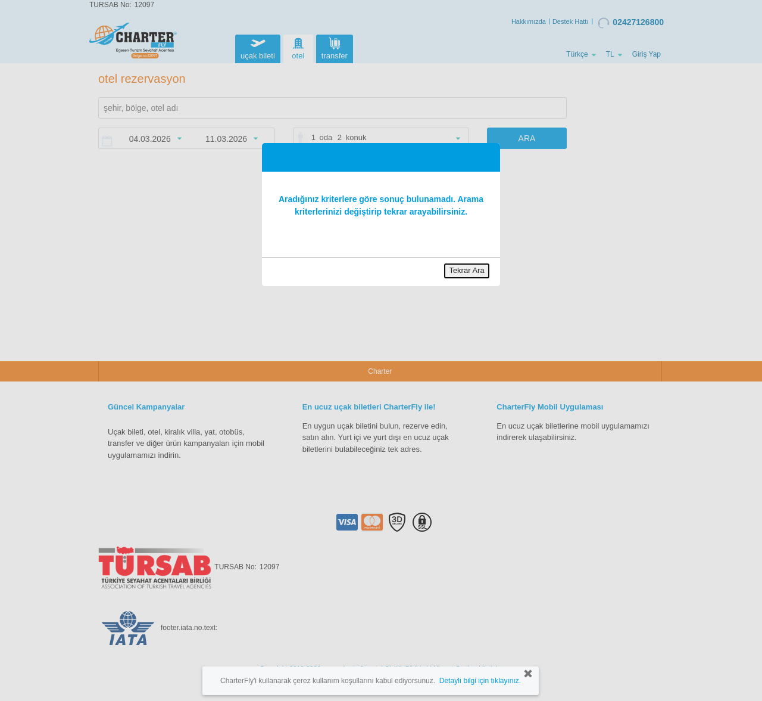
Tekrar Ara (466, 270)
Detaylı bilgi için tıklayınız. (480, 681)
